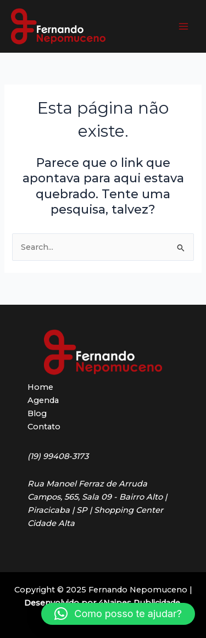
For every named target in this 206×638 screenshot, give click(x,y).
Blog (37, 413)
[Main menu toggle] (183, 26)
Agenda (43, 400)
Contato (43, 427)
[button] (118, 614)
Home (40, 387)
